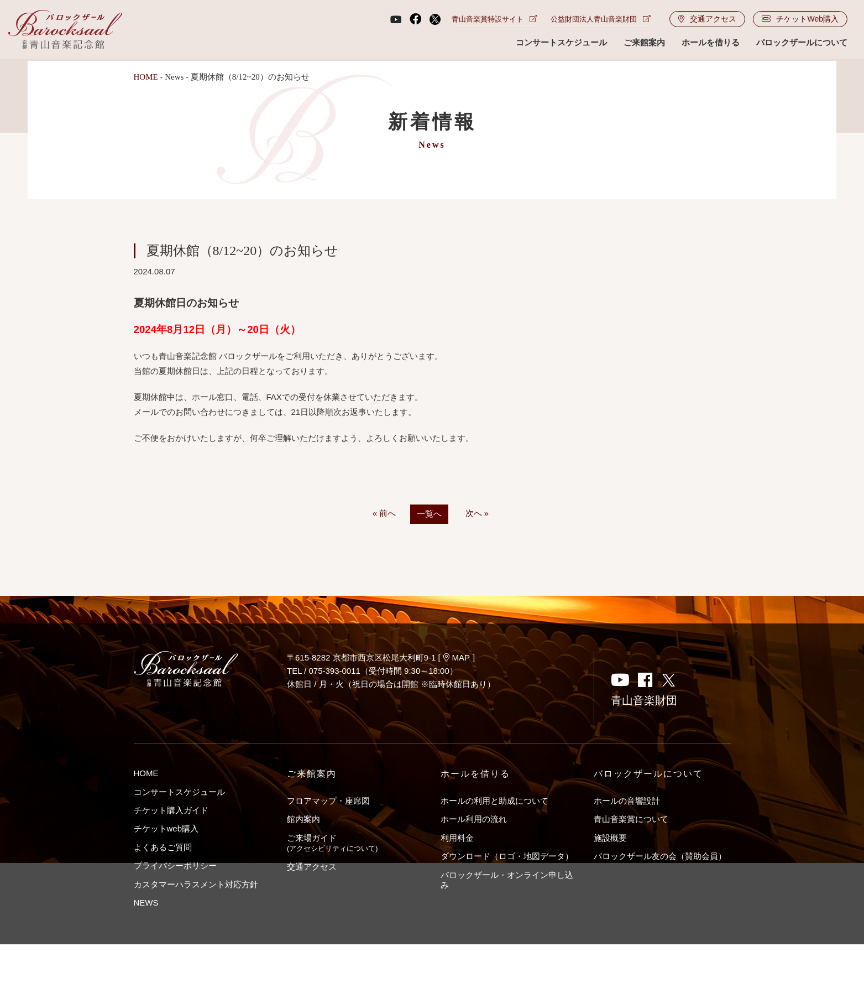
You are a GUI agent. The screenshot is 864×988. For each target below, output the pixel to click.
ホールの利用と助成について (494, 800)
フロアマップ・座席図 (328, 800)
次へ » (477, 513)
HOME (146, 76)
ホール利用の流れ (474, 819)
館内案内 (303, 819)
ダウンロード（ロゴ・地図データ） (507, 856)
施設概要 (610, 838)
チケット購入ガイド (171, 810)
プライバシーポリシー (175, 866)
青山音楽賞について (631, 819)
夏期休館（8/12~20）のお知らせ (242, 250)
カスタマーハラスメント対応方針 (196, 884)
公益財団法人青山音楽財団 (601, 20)
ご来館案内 (644, 43)
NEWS (146, 903)
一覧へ (429, 514)
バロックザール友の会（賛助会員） (660, 856)
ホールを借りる (711, 43)
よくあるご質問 (163, 847)
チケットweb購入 (166, 829)
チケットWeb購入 (800, 19)
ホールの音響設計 (627, 800)
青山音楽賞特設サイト (494, 20)
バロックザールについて (801, 43)
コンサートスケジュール (561, 43)
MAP (456, 657)
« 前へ (384, 513)
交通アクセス (707, 19)
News (174, 76)
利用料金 (457, 838)
